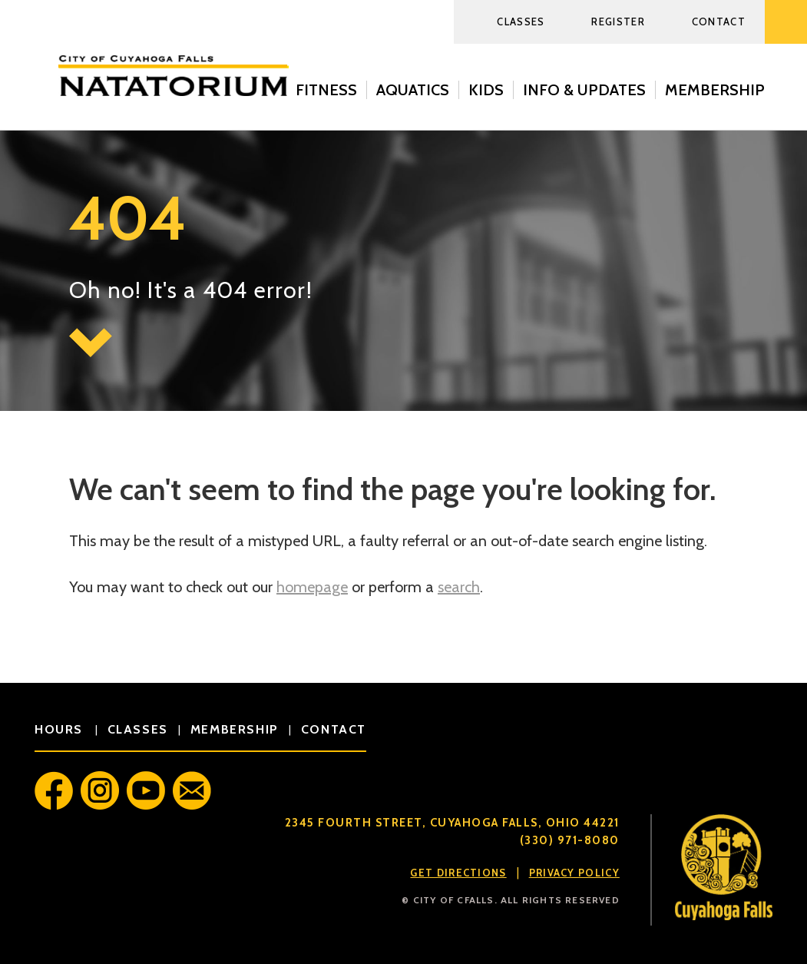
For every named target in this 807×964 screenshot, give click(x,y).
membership (234, 729)
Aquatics (412, 90)
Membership (715, 90)
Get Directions (458, 872)
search (459, 587)
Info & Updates (584, 90)
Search (786, 22)
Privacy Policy (574, 872)
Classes (520, 21)
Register (617, 21)
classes (137, 729)
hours (61, 729)
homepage (312, 587)
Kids (486, 90)
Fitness (326, 90)
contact (333, 729)
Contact (719, 21)
